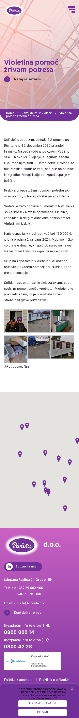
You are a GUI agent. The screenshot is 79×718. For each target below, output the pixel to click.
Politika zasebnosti (20, 680)
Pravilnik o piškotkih (54, 680)
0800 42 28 (18, 647)
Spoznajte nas (21, 566)
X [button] (72, 689)
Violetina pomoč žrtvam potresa (39, 115)
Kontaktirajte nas (22, 613)
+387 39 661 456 (28, 594)
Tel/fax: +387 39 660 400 (23, 588)
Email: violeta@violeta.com (25, 603)
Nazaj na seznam (22, 79)
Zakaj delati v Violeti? (40, 113)
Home (14, 113)
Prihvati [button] (42, 712)
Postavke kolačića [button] (42, 703)
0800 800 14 (19, 632)
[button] (27, 426)
